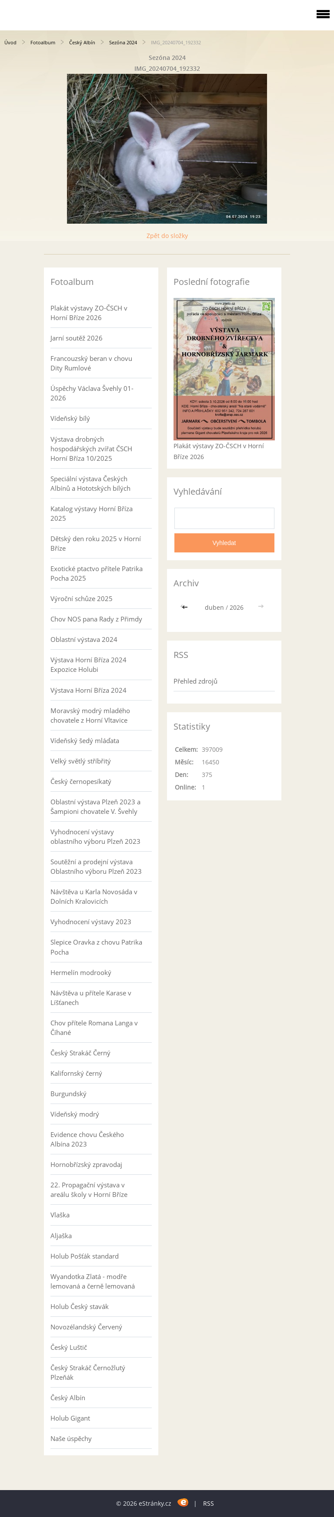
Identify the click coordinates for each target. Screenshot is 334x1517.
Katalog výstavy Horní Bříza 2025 (91, 513)
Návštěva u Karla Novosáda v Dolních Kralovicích (93, 896)
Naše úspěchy (71, 1438)
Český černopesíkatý (80, 781)
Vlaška (60, 1214)
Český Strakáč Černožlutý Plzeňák (87, 1372)
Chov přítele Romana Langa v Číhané (94, 1027)
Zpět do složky (167, 235)
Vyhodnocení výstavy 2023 (90, 921)
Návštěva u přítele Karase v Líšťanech (90, 997)
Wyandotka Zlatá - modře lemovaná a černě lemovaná (92, 1281)
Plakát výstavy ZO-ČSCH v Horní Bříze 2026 (88, 313)
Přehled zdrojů (195, 681)
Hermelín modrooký (80, 972)
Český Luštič (68, 1347)
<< (185, 607)
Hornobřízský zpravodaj (86, 1164)
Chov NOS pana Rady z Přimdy (96, 619)
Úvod (10, 42)
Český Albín (82, 42)
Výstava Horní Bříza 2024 (88, 690)
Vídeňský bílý (70, 418)
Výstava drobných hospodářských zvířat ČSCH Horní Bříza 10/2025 (91, 449)
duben (214, 607)
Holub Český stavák (79, 1306)
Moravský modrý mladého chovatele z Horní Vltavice (90, 715)
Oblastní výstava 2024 (83, 639)
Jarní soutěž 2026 (76, 338)
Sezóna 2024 (123, 42)
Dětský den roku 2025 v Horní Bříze (95, 543)
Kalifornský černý (76, 1073)
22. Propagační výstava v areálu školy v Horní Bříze (88, 1189)
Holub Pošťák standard (84, 1256)
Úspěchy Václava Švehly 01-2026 (92, 393)
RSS (208, 1503)
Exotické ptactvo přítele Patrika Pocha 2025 (96, 573)
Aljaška (61, 1235)
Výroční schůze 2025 (81, 598)
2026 (237, 607)
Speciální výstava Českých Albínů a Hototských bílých (90, 483)
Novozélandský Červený (86, 1326)
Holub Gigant (70, 1418)
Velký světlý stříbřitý (80, 761)
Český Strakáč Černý (80, 1052)
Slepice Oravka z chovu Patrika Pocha (96, 947)
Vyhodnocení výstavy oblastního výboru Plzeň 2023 (95, 836)
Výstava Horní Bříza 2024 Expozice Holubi (88, 664)
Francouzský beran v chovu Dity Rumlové (91, 363)
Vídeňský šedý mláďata (84, 740)
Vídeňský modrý (74, 1114)
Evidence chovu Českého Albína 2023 (87, 1139)
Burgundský (68, 1093)
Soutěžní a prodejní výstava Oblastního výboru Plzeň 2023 (96, 866)
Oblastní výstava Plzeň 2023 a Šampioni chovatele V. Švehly (95, 806)
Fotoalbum (42, 42)
